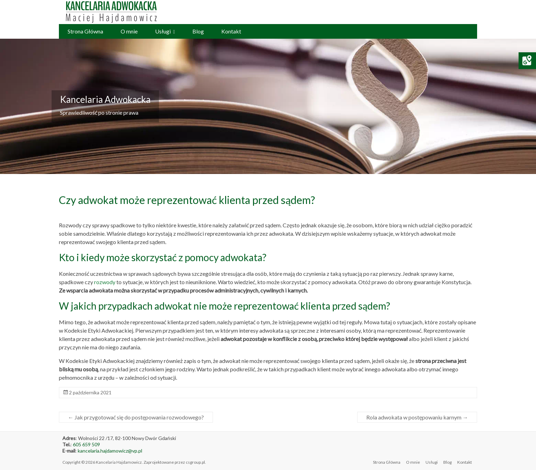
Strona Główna (85, 31)
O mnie (129, 31)
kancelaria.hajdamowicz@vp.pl (110, 451)
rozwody (104, 282)
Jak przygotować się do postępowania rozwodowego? (136, 417)
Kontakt (231, 31)
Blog (198, 31)
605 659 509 (86, 444)
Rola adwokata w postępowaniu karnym (417, 417)
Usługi (163, 31)
